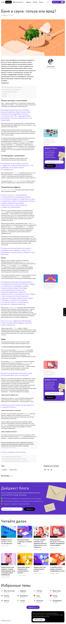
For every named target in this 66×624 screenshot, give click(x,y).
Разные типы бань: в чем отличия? (12, 87)
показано (13, 227)
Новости (6, 600)
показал (5, 425)
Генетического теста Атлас (8, 447)
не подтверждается (28, 262)
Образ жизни (13, 469)
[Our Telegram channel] (64, 309)
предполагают (16, 181)
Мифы (5, 96)
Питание (35, 2)
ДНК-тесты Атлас (17, 2)
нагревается (25, 141)
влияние (26, 227)
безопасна (19, 265)
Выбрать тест (33, 607)
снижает (3, 212)
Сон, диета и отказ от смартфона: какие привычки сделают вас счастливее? (51, 137)
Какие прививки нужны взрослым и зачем (14, 458)
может (33, 223)
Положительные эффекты (10, 91)
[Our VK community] (64, 312)
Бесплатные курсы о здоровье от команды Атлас (24, 541)
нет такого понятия (21, 350)
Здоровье (28, 2)
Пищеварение (57, 600)
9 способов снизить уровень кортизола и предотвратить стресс (57, 569)
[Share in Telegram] (45, 469)
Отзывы (55, 596)
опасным (19, 277)
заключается (15, 148)
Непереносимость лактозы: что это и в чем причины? (6, 541)
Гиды (38, 596)
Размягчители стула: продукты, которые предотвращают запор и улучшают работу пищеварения (8, 570)
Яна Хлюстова (50, 66)
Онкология (39, 600)
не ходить (15, 328)
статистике (8, 321)
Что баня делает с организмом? (11, 89)
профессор (12, 361)
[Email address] (12, 509)
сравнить (25, 163)
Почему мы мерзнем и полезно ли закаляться (15, 461)
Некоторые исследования (8, 190)
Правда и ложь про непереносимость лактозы (40, 569)
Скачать (41, 2)
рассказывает (26, 363)
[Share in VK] (48, 469)
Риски (5, 94)
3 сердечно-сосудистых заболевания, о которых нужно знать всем (51, 281)
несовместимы (12, 307)
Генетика (39, 591)
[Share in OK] (51, 469)
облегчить (26, 413)
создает (20, 436)
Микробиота (24, 596)
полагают (10, 195)
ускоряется (16, 173)
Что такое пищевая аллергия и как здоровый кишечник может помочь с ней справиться (40, 543)
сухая (14, 144)
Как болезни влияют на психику (12, 456)
